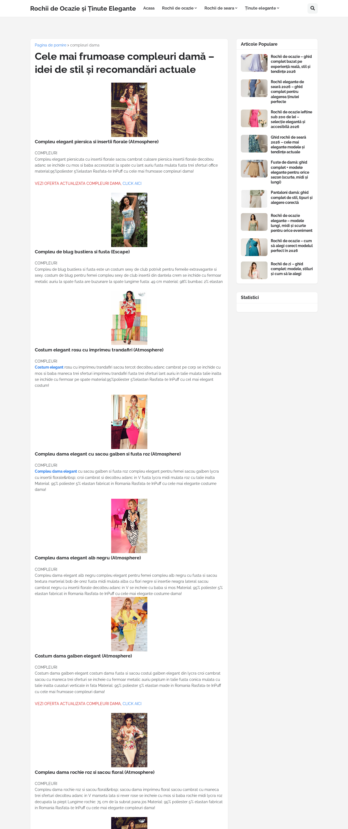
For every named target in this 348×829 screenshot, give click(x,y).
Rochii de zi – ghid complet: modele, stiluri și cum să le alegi (292, 269)
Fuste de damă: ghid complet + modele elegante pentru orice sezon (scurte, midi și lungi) (290, 172)
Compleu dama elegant (56, 471)
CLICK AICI (132, 183)
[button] (312, 8)
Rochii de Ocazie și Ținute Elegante (83, 8)
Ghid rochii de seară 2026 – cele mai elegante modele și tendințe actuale (288, 144)
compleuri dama (85, 45)
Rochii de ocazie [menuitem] (178, 8)
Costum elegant (49, 367)
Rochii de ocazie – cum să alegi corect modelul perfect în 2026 (292, 246)
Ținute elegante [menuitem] (260, 8)
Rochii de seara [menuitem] (219, 8)
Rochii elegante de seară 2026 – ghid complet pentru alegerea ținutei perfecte (287, 92)
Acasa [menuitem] (148, 8)
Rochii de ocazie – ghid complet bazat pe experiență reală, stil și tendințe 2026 (291, 64)
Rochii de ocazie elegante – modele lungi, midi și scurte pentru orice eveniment (291, 223)
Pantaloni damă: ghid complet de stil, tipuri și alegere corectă (292, 197)
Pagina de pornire (50, 45)
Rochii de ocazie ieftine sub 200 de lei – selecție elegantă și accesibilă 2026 (291, 119)
